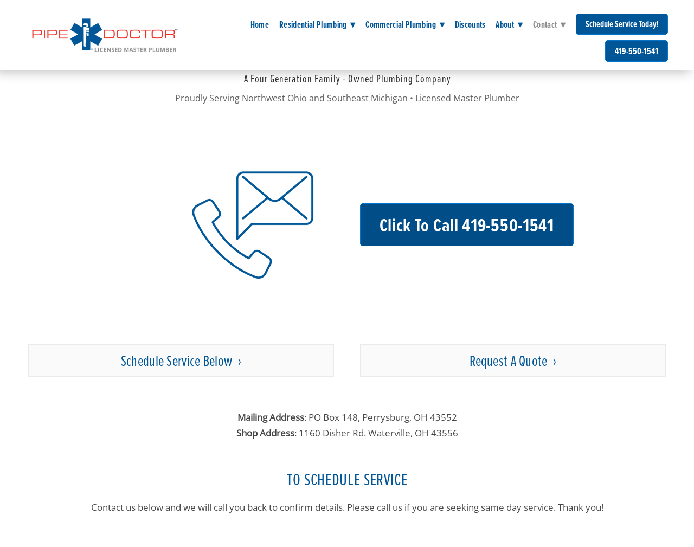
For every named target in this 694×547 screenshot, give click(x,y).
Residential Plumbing (317, 24)
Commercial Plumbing (405, 24)
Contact (549, 24)
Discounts (470, 24)
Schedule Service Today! (622, 23)
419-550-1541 (636, 50)
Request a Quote (510, 360)
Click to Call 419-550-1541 (467, 224)
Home (259, 24)
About (509, 24)
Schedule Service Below (178, 360)
